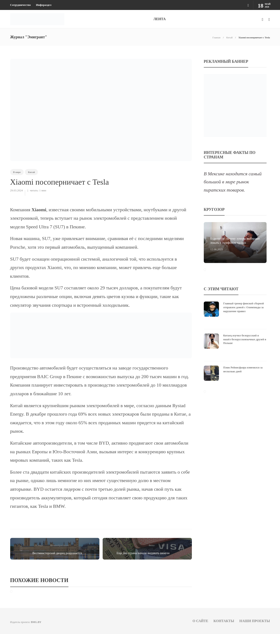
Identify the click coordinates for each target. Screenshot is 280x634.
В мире (17, 172)
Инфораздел (43, 4)
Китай (229, 37)
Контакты (224, 621)
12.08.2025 (216, 249)
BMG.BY (36, 622)
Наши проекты (254, 621)
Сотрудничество (20, 4)
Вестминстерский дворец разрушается (57, 553)
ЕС (163, 545)
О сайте (200, 621)
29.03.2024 (16, 190)
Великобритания (59, 545)
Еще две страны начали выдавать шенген (143, 553)
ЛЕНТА (160, 19)
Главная (216, 37)
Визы (152, 545)
